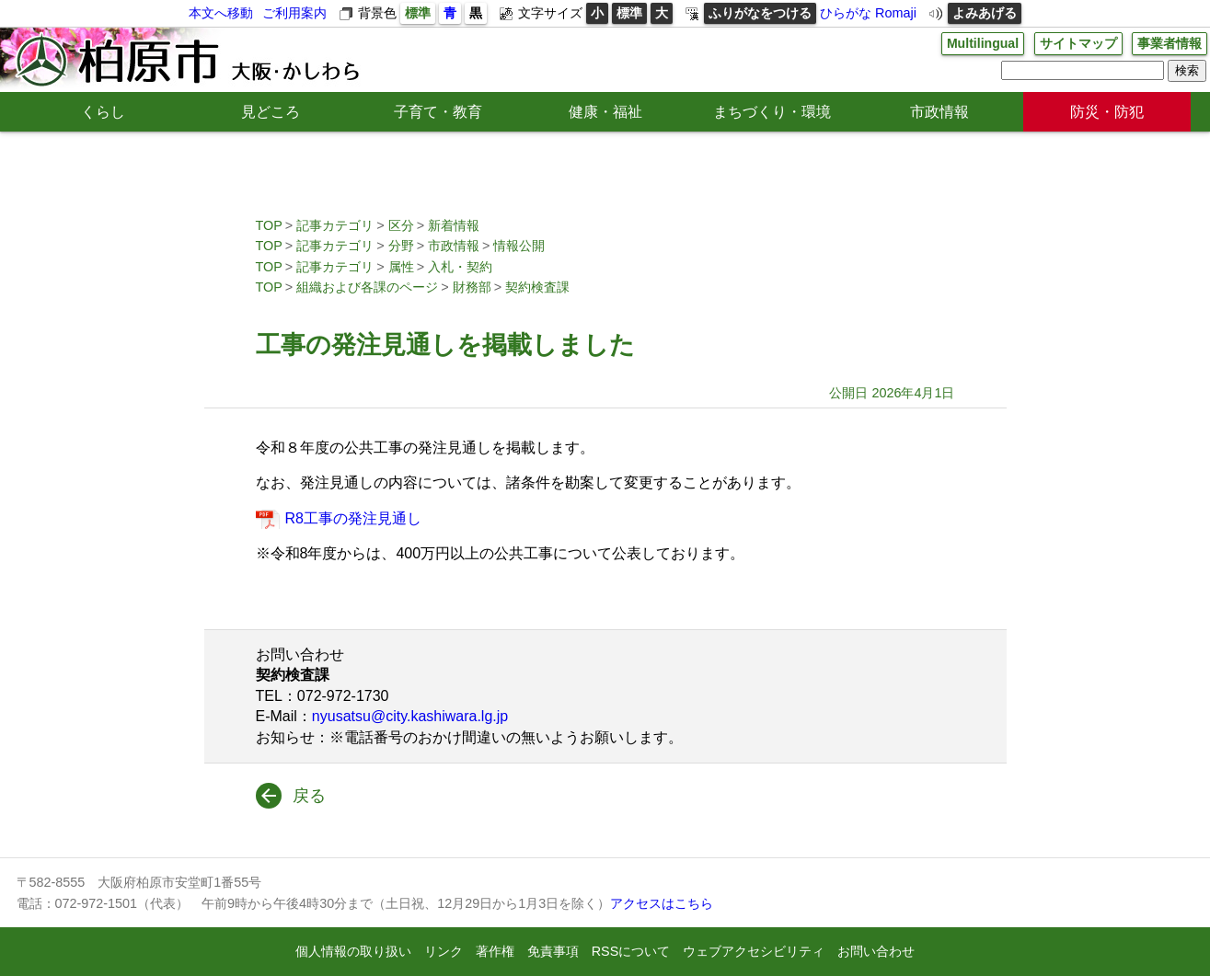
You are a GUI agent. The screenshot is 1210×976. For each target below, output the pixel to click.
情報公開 (519, 245)
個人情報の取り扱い (353, 951)
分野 (401, 245)
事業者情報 (1169, 43)
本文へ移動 (221, 13)
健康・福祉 (605, 112)
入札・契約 (460, 266)
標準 (418, 13)
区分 (401, 225)
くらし (103, 112)
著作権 (495, 951)
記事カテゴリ (335, 225)
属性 (401, 266)
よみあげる (984, 13)
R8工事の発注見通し (355, 518)
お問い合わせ (876, 951)
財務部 (472, 287)
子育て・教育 (438, 112)
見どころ (270, 112)
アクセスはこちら (661, 903)
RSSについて (631, 951)
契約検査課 (537, 287)
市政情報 (939, 112)
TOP (269, 225)
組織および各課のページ (367, 287)
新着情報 (453, 225)
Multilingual (982, 43)
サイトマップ (1078, 43)
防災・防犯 (1107, 112)
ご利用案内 (294, 13)
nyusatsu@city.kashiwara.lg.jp (410, 716)
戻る (309, 796)
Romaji (895, 13)
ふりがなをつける (760, 13)
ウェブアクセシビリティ (753, 951)
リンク (443, 951)
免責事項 (553, 951)
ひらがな (845, 13)
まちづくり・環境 (772, 112)
